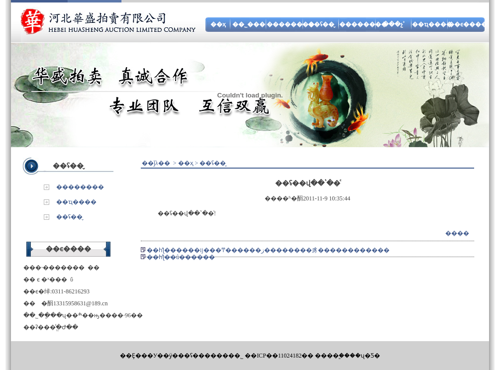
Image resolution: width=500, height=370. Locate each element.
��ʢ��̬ (321, 24)
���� (457, 233)
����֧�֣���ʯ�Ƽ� (347, 355)
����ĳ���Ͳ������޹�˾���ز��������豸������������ (283, 250)
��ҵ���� (432, 24)
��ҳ (218, 24)
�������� (290, 24)
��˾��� (248, 24)
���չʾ (394, 24)
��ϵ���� (467, 24)
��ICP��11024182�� (279, 355)
